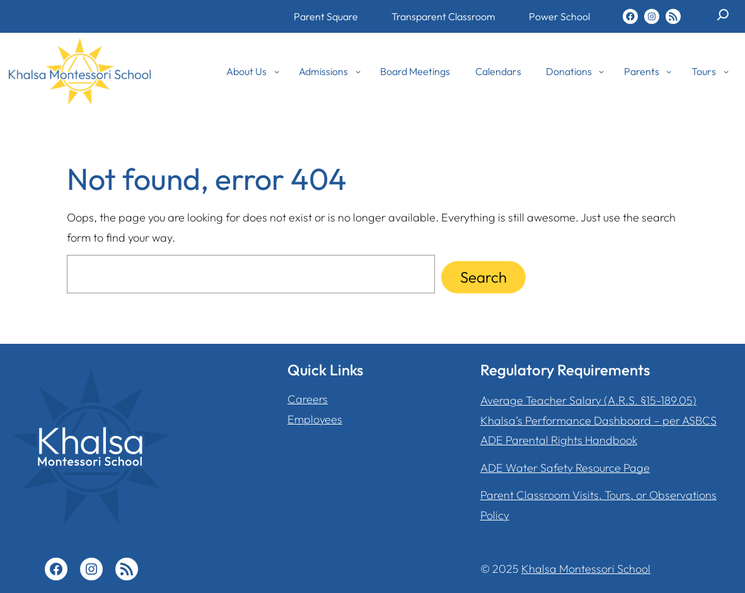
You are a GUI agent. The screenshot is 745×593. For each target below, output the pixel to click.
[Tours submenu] (726, 71)
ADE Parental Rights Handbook (558, 440)
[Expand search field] (722, 19)
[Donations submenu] (601, 71)
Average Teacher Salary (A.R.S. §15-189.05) (588, 400)
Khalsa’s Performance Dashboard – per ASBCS (598, 420)
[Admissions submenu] (358, 71)
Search (483, 276)
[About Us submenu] (276, 71)
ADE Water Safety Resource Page (565, 468)
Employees (314, 419)
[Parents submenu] (668, 71)
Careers (307, 399)
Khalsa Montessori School (585, 568)
